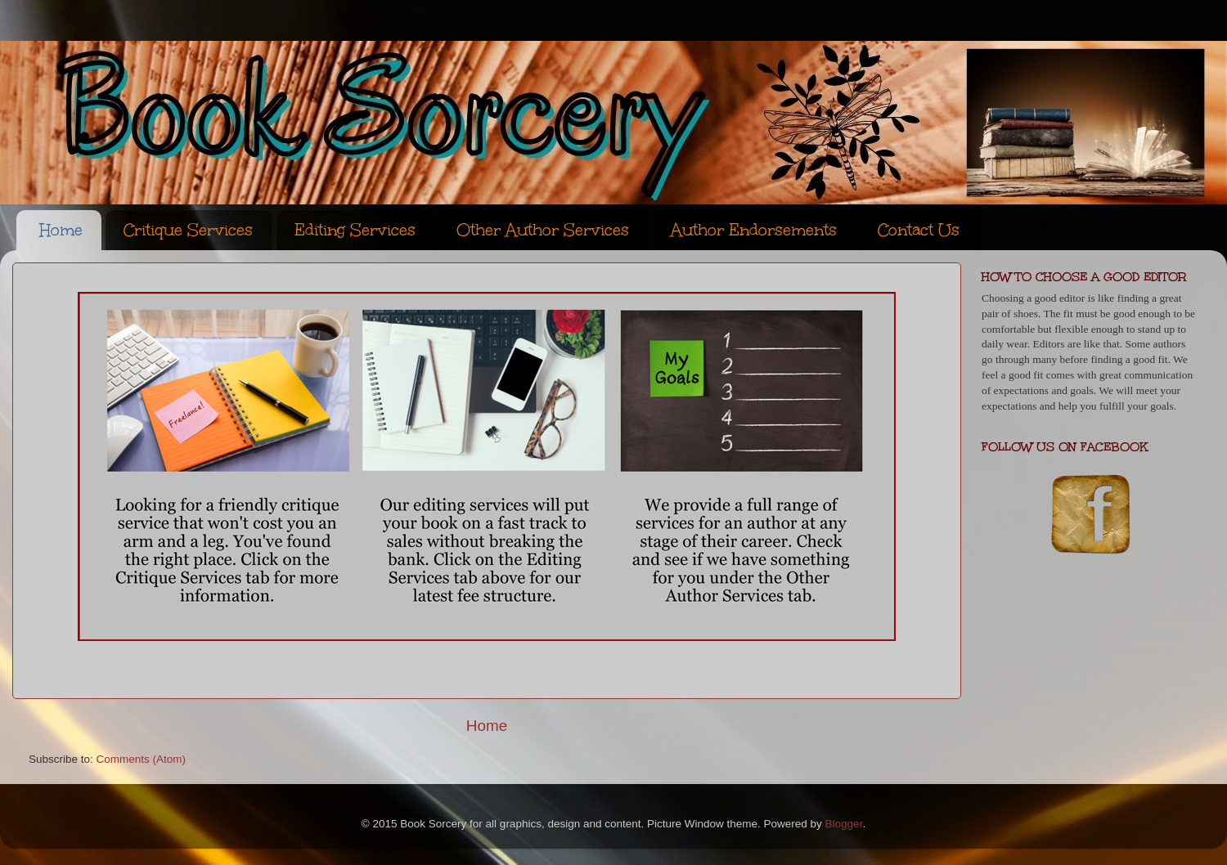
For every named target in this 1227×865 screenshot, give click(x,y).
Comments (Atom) (142, 759)
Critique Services (188, 229)
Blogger (844, 824)
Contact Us (919, 229)
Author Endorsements (754, 229)
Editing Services (355, 229)
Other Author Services (542, 229)
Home (61, 229)
